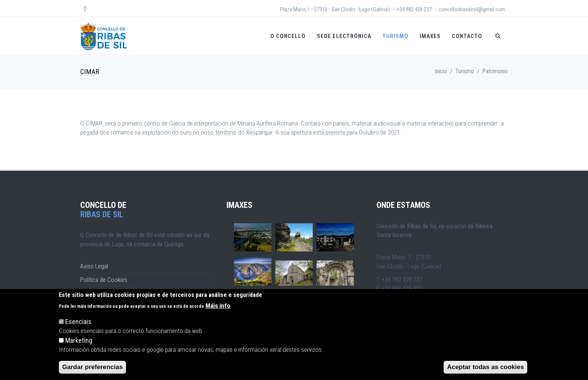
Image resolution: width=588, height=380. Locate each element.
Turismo (395, 36)
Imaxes (430, 36)
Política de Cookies (104, 279)
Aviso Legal (94, 266)
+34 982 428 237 (414, 9)
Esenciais (78, 321)
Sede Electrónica (344, 36)
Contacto (467, 36)
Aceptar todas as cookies (485, 367)
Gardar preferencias (92, 367)
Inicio (441, 71)
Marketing (78, 340)
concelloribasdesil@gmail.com (472, 9)
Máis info (218, 305)
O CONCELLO (288, 36)
